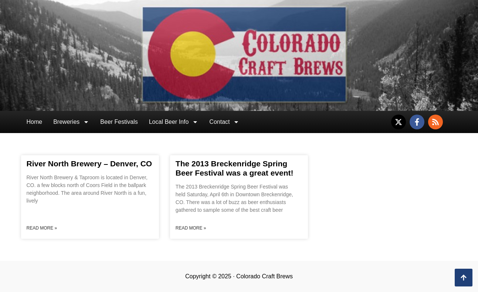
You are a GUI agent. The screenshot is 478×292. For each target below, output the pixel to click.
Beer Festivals (119, 122)
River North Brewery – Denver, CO (89, 163)
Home (35, 122)
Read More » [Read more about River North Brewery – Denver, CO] (42, 228)
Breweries (71, 122)
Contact (224, 122)
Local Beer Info (174, 122)
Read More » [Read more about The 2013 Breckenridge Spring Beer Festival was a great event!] (191, 228)
